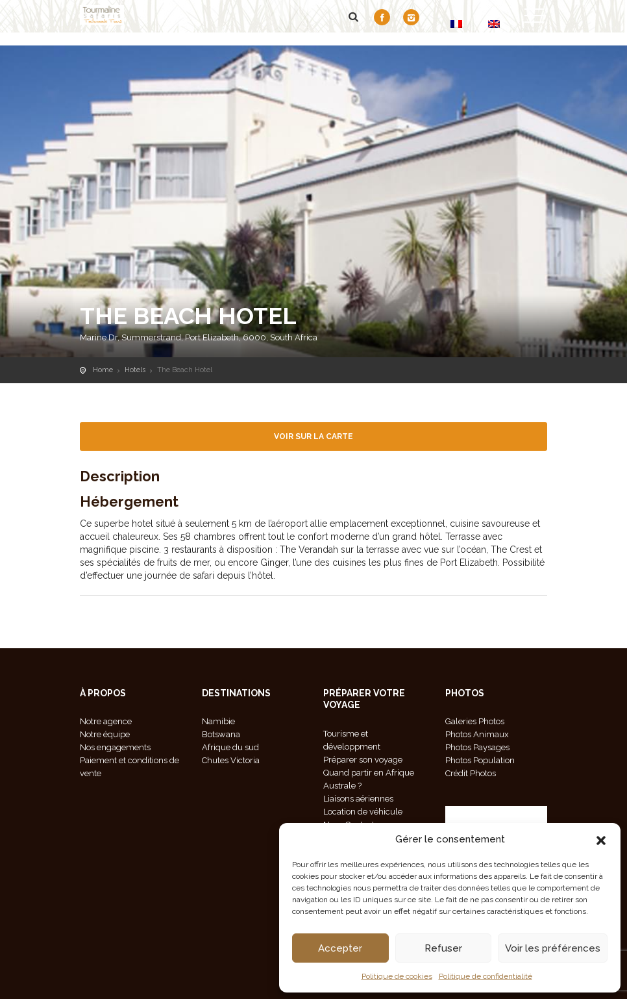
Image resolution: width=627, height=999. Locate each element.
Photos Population (480, 760)
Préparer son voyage (362, 760)
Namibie (218, 721)
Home (103, 370)
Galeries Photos (474, 721)
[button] (601, 839)
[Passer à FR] (456, 24)
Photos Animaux (477, 734)
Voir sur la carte (313, 436)
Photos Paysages (477, 747)
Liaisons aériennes (358, 798)
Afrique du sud (230, 747)
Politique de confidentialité (485, 976)
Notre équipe (105, 734)
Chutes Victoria (231, 760)
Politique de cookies (397, 976)
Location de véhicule (362, 811)
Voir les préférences (552, 948)
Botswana (221, 734)
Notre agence (106, 721)
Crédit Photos (470, 773)
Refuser (443, 948)
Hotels (135, 370)
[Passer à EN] (494, 24)
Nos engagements (115, 747)
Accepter (340, 948)
